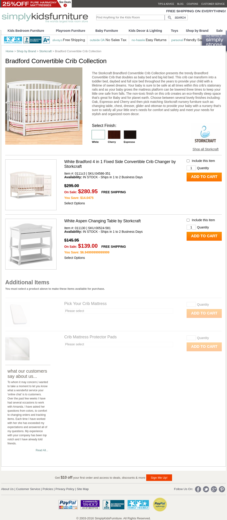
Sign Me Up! (159, 477)
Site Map (83, 489)
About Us (7, 489)
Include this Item (203, 160)
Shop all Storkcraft (205, 149)
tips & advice (166, 4)
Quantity (203, 168)
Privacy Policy (64, 489)
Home (9, 51)
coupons (192, 4)
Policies (48, 489)
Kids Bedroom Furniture (26, 30)
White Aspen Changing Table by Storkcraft (102, 221)
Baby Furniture (106, 30)
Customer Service (28, 489)
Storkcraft (45, 51)
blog (180, 4)
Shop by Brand (197, 30)
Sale (219, 30)
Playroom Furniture (70, 30)
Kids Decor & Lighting (145, 30)
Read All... (42, 450)
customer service (213, 4)
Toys (174, 30)
